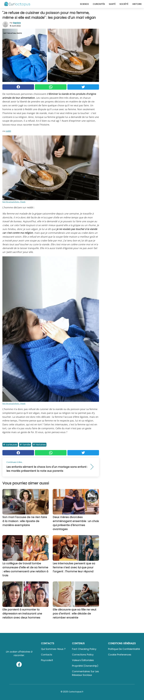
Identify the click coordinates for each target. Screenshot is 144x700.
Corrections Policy (83, 654)
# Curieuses (10, 444)
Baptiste (17, 22)
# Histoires (39, 444)
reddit (8, 131)
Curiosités (99, 4)
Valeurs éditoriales (83, 660)
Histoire (137, 4)
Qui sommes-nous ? (53, 649)
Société (124, 4)
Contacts (46, 654)
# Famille (25, 444)
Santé (112, 4)
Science (84, 4)
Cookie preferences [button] (119, 654)
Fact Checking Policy (84, 649)
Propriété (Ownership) (85, 665)
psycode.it (47, 660)
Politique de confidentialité (124, 649)
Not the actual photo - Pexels (13, 202)
